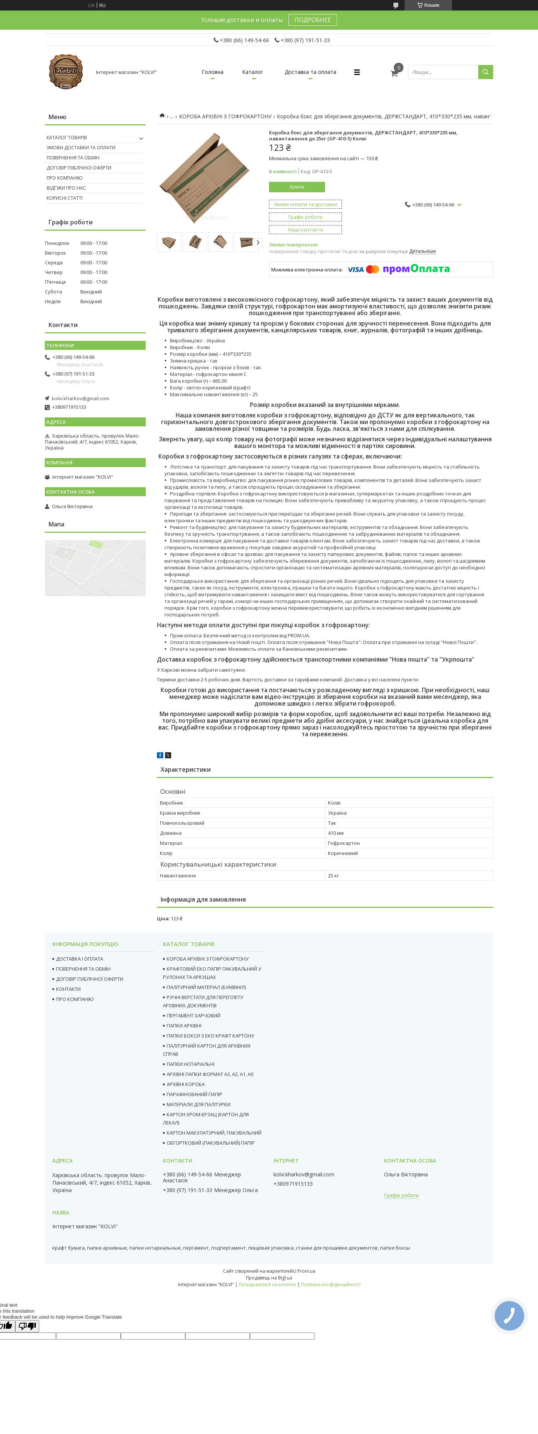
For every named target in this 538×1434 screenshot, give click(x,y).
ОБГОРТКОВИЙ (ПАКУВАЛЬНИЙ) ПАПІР (211, 1142)
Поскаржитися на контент (267, 1284)
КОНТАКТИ (68, 989)
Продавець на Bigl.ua (269, 1278)
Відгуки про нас (66, 188)
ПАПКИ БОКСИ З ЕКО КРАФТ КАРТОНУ (210, 1035)
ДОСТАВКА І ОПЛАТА (79, 958)
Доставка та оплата (310, 71)
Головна (212, 71)
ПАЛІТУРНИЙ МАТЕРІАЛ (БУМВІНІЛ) (206, 987)
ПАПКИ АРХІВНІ (184, 1025)
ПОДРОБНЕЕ (312, 20)
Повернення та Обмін (73, 158)
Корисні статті (65, 198)
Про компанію (65, 178)
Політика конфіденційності (331, 1284)
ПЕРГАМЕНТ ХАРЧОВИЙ (193, 1015)
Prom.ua (306, 1271)
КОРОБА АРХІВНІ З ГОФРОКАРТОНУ (225, 116)
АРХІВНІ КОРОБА (186, 1084)
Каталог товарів (67, 137)
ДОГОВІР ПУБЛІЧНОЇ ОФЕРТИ (89, 979)
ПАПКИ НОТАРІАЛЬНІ (190, 1064)
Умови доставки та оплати (81, 147)
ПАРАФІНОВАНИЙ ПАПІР (194, 1094)
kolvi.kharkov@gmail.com (80, 398)
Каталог (252, 71)
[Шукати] (485, 72)
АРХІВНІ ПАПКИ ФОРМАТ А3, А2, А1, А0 (210, 1074)
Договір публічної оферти (79, 168)
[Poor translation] (27, 1326)
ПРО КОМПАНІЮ (75, 999)
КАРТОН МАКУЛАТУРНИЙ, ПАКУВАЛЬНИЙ (214, 1132)
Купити (297, 187)
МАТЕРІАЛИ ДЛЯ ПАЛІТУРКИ (199, 1104)
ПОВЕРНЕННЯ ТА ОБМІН (83, 968)
